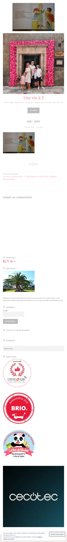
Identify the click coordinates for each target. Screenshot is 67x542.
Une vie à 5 (33, 97)
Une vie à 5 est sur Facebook (17, 330)
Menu (34, 110)
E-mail (5, 310)
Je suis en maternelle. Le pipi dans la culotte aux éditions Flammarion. (33, 176)
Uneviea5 (40, 127)
